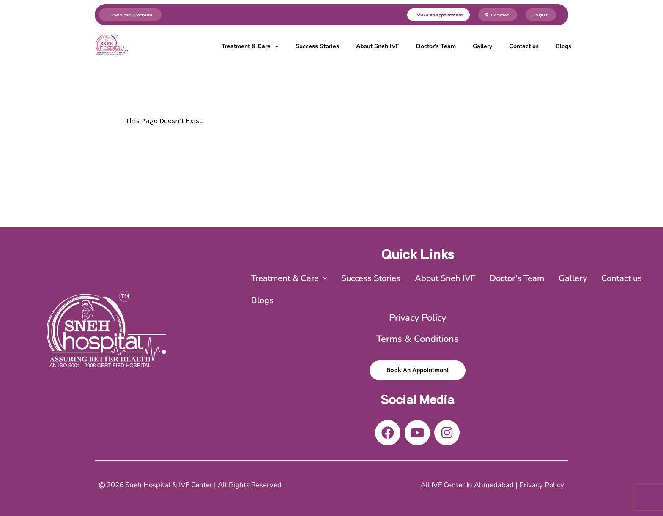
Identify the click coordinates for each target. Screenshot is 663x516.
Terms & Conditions (417, 339)
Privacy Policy (417, 317)
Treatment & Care (250, 46)
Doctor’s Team (436, 46)
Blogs (563, 46)
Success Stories (317, 46)
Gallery (482, 46)
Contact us (524, 46)
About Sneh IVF (377, 46)
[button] (289, 278)
